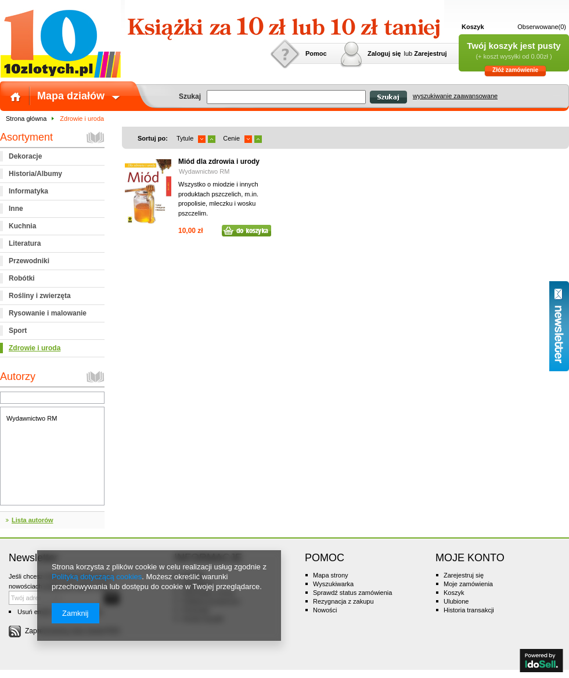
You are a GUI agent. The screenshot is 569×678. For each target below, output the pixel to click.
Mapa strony (330, 575)
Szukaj (388, 97)
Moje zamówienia (468, 583)
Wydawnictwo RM (31, 418)
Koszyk (473, 26)
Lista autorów (32, 519)
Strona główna (26, 118)
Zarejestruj (430, 53)
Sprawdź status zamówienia (352, 592)
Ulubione (456, 601)
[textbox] (286, 97)
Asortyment (26, 137)
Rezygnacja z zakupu (343, 601)
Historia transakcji (469, 610)
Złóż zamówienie (515, 70)
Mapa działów (71, 96)
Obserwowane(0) (541, 26)
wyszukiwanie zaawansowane (455, 95)
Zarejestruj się (464, 575)
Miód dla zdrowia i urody (219, 161)
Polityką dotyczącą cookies (97, 576)
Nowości (325, 610)
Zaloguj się (384, 53)
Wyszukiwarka (333, 583)
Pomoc (316, 53)
